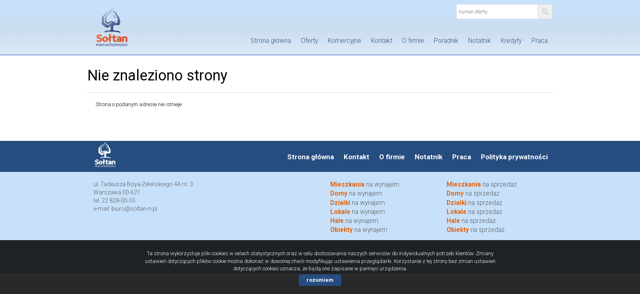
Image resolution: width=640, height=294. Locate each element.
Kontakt (381, 41)
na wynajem (364, 184)
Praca (539, 41)
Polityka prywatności (514, 157)
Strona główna (271, 41)
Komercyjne (344, 41)
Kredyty (511, 41)
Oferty (309, 41)
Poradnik (446, 41)
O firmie (413, 41)
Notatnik (479, 41)
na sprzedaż (482, 184)
